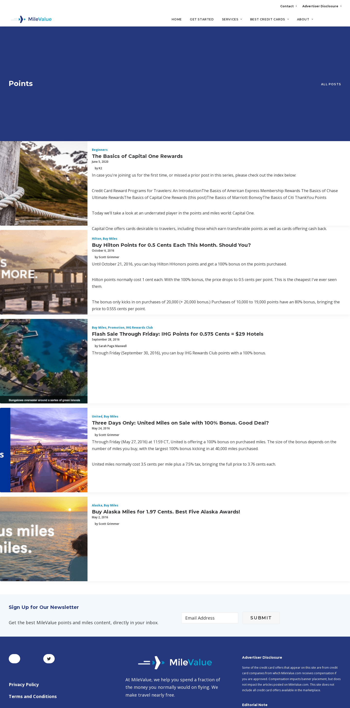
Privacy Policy (24, 596)
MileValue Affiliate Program (263, 670)
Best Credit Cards (269, 19)
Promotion (116, 239)
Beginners (100, 62)
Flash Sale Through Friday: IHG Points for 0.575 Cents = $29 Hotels (177, 245)
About (305, 19)
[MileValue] (30, 20)
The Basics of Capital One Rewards (137, 68)
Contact (288, 6)
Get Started (202, 19)
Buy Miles (110, 150)
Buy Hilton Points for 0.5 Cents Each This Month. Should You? (171, 157)
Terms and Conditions (33, 608)
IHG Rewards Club (139, 239)
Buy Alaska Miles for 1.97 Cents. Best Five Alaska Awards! (166, 423)
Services (232, 19)
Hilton (96, 150)
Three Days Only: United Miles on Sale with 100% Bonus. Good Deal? (180, 334)
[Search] (338, 21)
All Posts (331, 40)
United (97, 328)
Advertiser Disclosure (321, 6)
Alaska (97, 417)
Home (177, 19)
